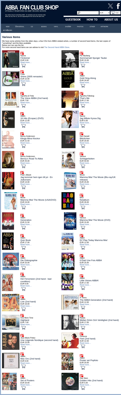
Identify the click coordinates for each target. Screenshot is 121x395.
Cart (116, 13)
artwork (104, 26)
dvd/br (68, 26)
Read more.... (26, 62)
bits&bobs (7, 30)
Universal (19, 26)
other (92, 26)
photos (80, 26)
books (44, 26)
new (7, 26)
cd (32, 26)
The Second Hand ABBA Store (56, 47)
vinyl (56, 26)
